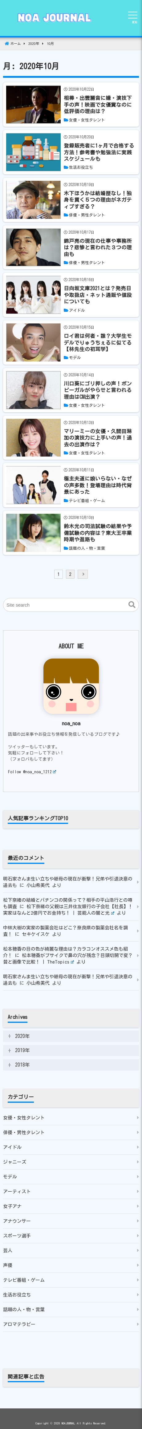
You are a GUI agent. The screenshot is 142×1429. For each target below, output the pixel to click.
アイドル (12, 1147)
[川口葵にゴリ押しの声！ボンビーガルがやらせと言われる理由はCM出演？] (100, 390)
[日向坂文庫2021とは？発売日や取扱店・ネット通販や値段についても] (100, 295)
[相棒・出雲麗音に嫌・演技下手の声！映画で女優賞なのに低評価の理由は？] (100, 104)
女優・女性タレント (24, 1117)
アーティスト (17, 1191)
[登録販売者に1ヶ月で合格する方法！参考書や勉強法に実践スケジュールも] (100, 152)
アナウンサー (17, 1221)
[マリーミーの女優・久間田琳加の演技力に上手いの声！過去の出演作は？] (100, 438)
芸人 (7, 1250)
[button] (132, 605)
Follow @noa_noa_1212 (32, 772)
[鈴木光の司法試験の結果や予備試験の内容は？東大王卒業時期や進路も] (100, 533)
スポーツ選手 (17, 1235)
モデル (10, 1176)
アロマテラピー (19, 1324)
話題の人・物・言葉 (24, 1309)
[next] (83, 574)
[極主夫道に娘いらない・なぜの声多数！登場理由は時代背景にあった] (100, 485)
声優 (7, 1265)
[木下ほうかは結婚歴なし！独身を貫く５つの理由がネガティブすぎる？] (100, 200)
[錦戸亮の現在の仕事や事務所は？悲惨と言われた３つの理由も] (100, 247)
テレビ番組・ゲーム (24, 1280)
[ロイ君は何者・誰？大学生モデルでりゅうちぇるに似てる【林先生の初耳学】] (100, 342)
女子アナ (12, 1206)
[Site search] (71, 605)
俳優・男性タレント (24, 1132)
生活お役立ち (17, 1294)
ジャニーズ (14, 1162)
